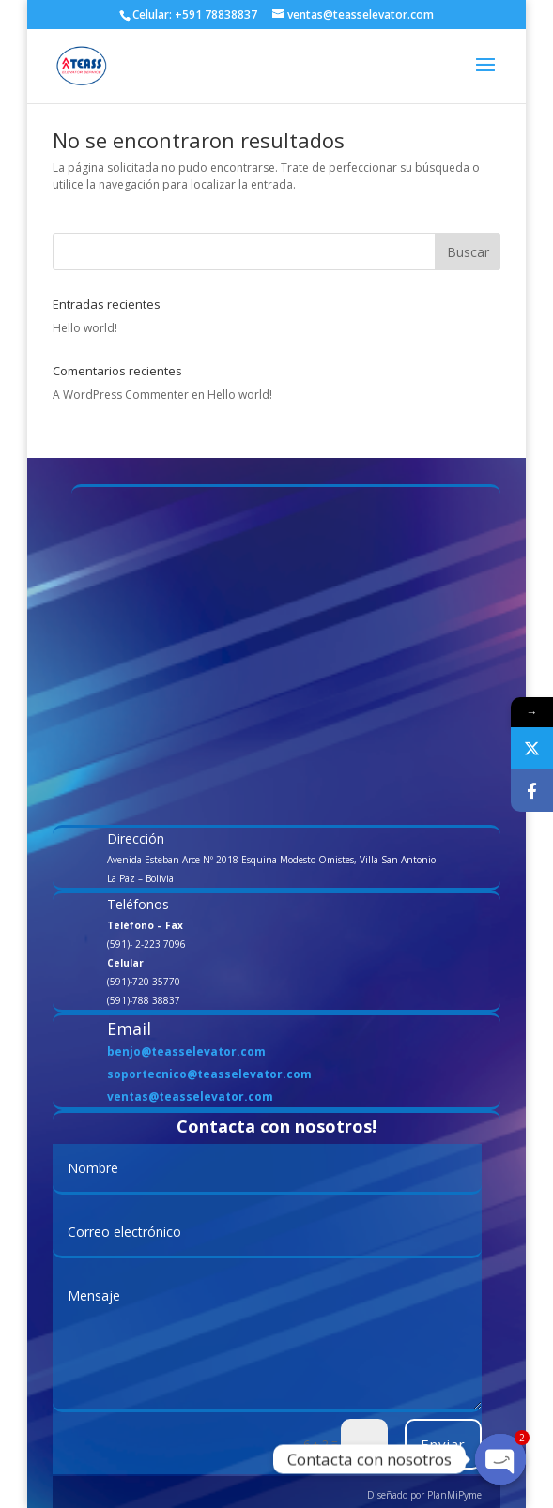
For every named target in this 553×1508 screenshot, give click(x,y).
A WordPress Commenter (121, 395)
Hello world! (85, 328)
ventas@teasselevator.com (190, 1096)
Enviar (443, 1444)
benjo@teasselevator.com (186, 1051)
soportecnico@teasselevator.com (209, 1074)
